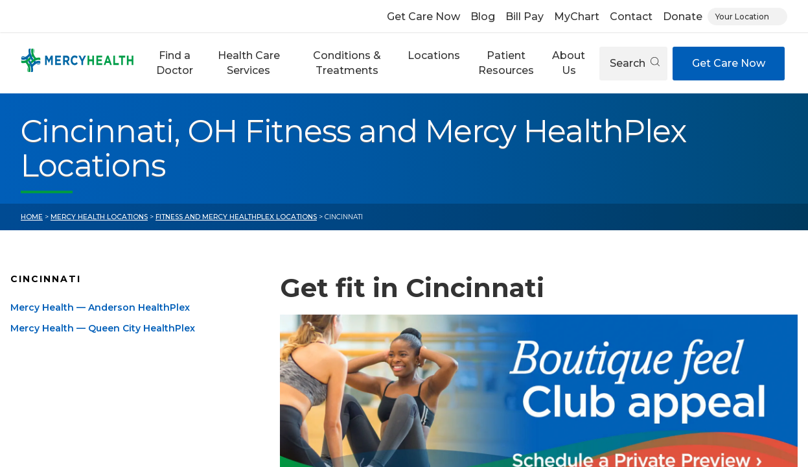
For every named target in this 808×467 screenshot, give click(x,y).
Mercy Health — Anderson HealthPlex (100, 307)
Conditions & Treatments (347, 62)
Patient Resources (506, 62)
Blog (482, 16)
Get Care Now (423, 16)
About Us (568, 62)
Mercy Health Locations (99, 217)
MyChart (576, 16)
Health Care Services (249, 62)
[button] (174, 63)
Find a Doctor (174, 62)
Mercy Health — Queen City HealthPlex (102, 328)
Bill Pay (524, 16)
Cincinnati (45, 279)
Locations (434, 55)
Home (32, 217)
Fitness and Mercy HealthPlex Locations (236, 217)
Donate (682, 16)
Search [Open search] (635, 63)
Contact (631, 16)
